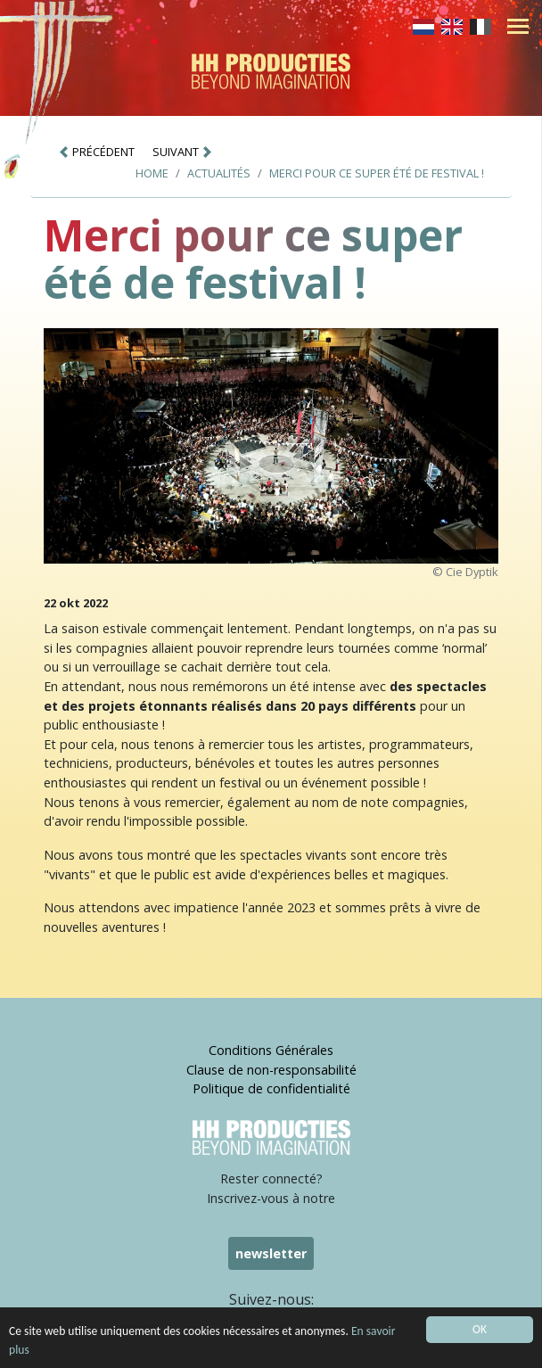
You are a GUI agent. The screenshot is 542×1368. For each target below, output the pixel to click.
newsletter (271, 1253)
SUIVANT (182, 152)
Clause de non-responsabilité (271, 1069)
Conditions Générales (271, 1050)
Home (152, 173)
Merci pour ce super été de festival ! (376, 173)
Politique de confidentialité (271, 1088)
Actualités (218, 173)
